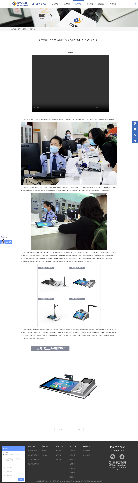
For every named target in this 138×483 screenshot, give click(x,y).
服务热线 (58, 450)
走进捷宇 (72, 450)
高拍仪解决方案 (32, 450)
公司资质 (72, 455)
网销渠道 (113, 4)
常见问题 (58, 459)
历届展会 (72, 468)
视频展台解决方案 (33, 464)
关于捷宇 (101, 4)
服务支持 (90, 4)
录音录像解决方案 (33, 459)
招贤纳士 (72, 472)
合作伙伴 (72, 464)
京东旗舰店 (86, 455)
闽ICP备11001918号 (77, 481)
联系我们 (72, 477)
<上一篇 (59, 429)
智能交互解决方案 (33, 455)
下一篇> (78, 429)
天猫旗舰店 (86, 450)
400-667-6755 (38, 4)
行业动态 (32, 29)
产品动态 (44, 455)
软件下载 (58, 455)
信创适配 (72, 459)
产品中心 (55, 4)
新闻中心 (79, 2)
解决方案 (67, 4)
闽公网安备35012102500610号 (93, 481)
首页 (19, 29)
